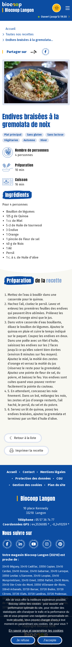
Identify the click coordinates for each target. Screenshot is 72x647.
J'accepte (49, 640)
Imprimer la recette (26, 451)
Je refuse (23, 640)
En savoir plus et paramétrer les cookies (36, 630)
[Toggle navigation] (67, 9)
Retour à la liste (23, 438)
